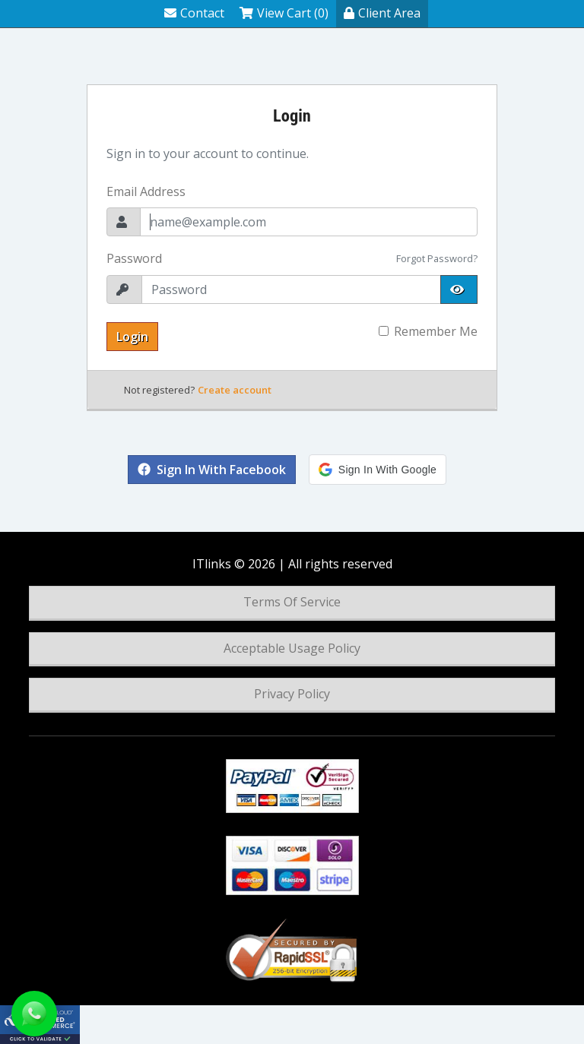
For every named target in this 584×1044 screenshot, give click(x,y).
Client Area (382, 13)
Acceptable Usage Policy (292, 648)
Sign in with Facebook (212, 469)
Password (134, 258)
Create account (234, 390)
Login (132, 336)
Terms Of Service (292, 601)
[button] (377, 469)
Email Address (146, 191)
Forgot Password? (437, 258)
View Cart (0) (284, 13)
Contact (194, 13)
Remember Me (436, 331)
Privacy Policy (292, 693)
